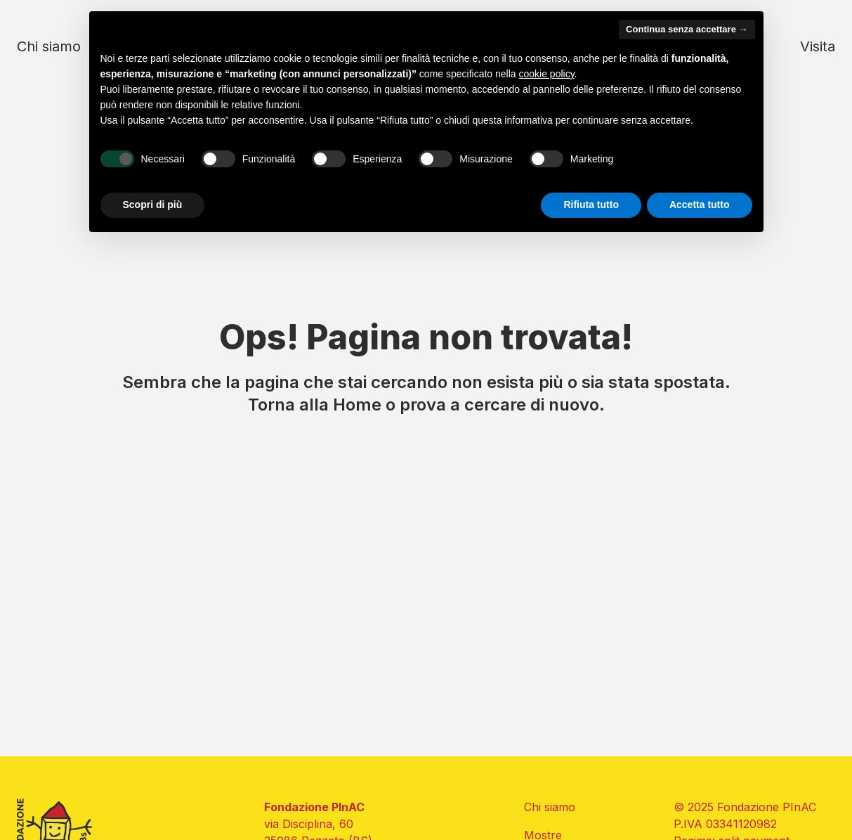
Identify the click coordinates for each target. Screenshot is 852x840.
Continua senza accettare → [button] (686, 29)
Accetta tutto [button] (699, 204)
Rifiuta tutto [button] (591, 204)
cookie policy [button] (546, 73)
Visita (817, 46)
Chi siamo (49, 46)
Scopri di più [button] (153, 204)
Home (357, 404)
